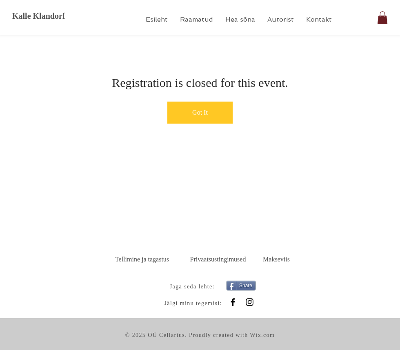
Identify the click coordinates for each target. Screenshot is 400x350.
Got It (200, 112)
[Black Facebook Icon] (233, 302)
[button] (382, 17)
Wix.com (262, 335)
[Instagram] (249, 302)
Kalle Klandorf (38, 15)
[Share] (241, 285)
